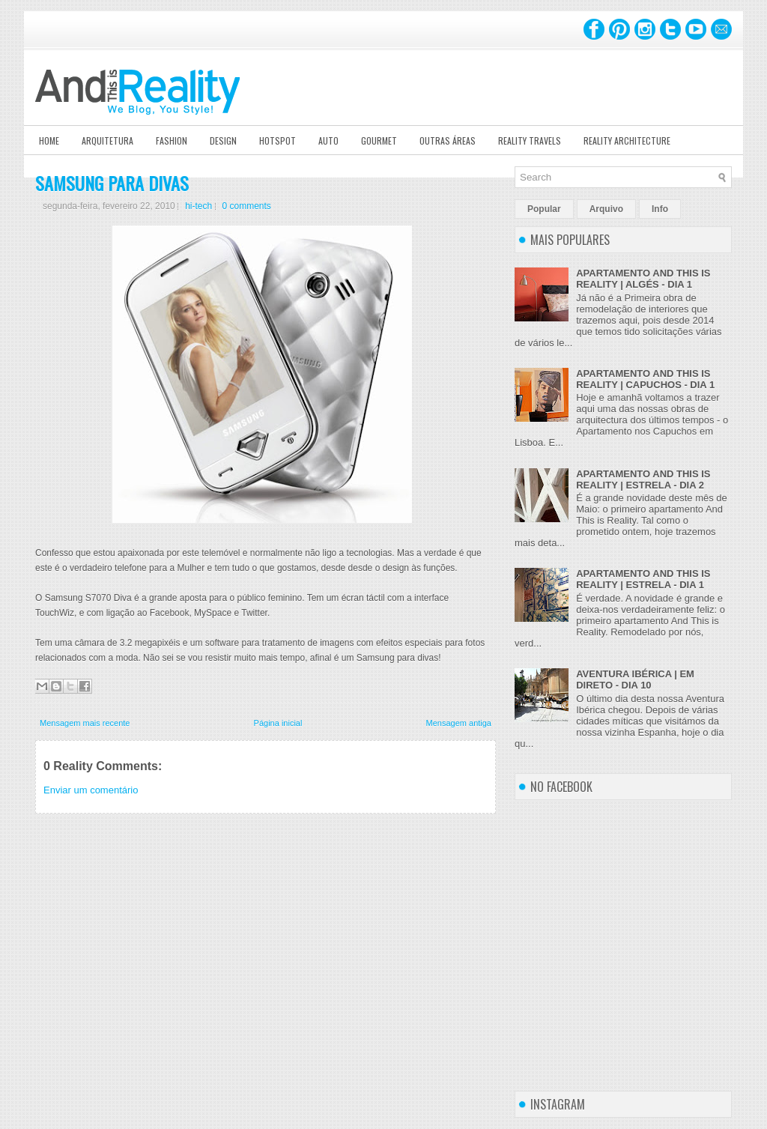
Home (49, 140)
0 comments (246, 206)
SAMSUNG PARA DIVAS (112, 183)
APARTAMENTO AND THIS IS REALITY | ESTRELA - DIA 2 (643, 479)
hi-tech (198, 206)
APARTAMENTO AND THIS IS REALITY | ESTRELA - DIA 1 (643, 579)
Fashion (171, 140)
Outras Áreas (447, 140)
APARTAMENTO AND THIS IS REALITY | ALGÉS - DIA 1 (643, 278)
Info (660, 209)
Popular (544, 209)
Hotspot (277, 140)
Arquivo (606, 209)
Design (223, 140)
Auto (328, 140)
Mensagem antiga (458, 722)
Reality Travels (529, 140)
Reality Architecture (626, 140)
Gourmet (379, 140)
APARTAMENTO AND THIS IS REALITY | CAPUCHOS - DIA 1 (645, 379)
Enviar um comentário (90, 790)
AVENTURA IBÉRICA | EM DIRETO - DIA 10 (635, 679)
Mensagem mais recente (85, 722)
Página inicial (278, 722)
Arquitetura (107, 140)
